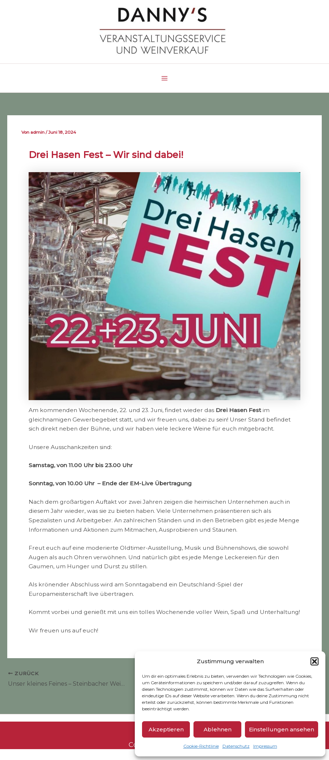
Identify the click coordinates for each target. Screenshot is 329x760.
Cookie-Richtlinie (201, 746)
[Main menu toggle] (164, 78)
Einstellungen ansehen (281, 729)
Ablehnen (218, 729)
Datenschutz (236, 746)
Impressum (265, 746)
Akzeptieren (166, 729)
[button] (314, 661)
